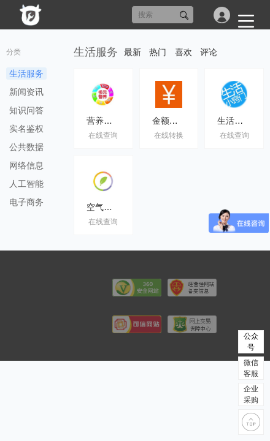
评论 (208, 52)
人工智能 (26, 184)
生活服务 (26, 73)
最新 (132, 52)
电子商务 (26, 202)
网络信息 (26, 165)
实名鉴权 (26, 129)
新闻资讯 (26, 92)
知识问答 (26, 110)
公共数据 (26, 147)
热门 (157, 52)
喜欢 (183, 52)
